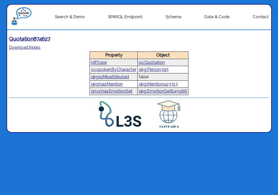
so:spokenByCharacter (113, 69)
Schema (173, 16)
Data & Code (216, 16)
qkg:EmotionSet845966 (163, 91)
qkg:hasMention (107, 84)
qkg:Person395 (154, 69)
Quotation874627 (29, 39)
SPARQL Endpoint (125, 16)
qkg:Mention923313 (158, 84)
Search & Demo (70, 16)
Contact (260, 16)
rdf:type (99, 62)
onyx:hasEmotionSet (111, 91)
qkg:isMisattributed (110, 76)
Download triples (24, 47)
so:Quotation (152, 62)
